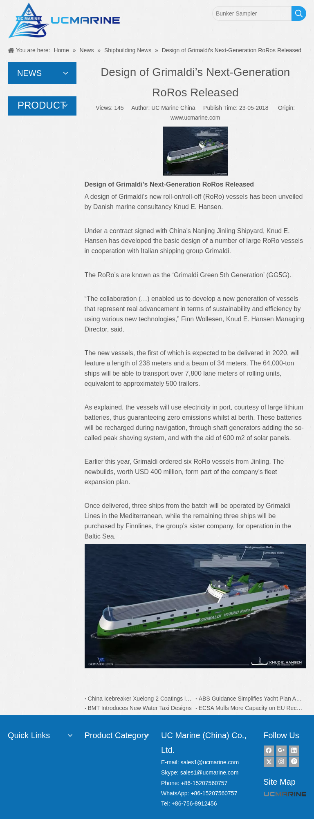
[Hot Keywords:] (299, 13)
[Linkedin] (294, 751)
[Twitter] (269, 762)
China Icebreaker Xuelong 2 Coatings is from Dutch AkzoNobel (140, 698)
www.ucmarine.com (195, 117)
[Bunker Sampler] (252, 13)
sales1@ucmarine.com (209, 762)
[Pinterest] (294, 762)
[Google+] (281, 751)
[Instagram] (281, 762)
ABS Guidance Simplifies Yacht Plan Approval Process (251, 698)
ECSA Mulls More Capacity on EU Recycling (251, 708)
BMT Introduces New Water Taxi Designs (140, 708)
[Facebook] (269, 751)
